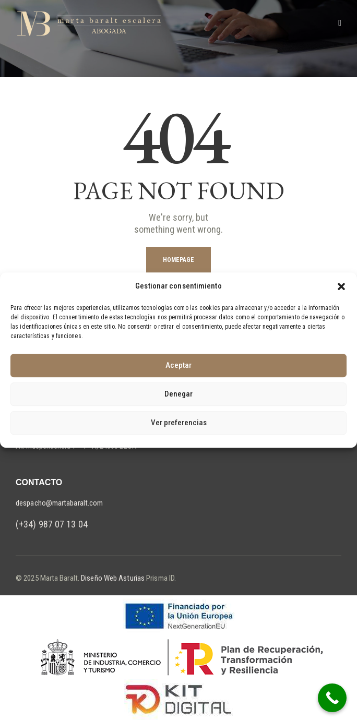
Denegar (178, 394)
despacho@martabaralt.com (59, 503)
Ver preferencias (179, 422)
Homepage (179, 259)
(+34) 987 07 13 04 (52, 524)
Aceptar (178, 365)
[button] (341, 286)
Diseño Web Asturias (112, 578)
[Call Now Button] (332, 697)
